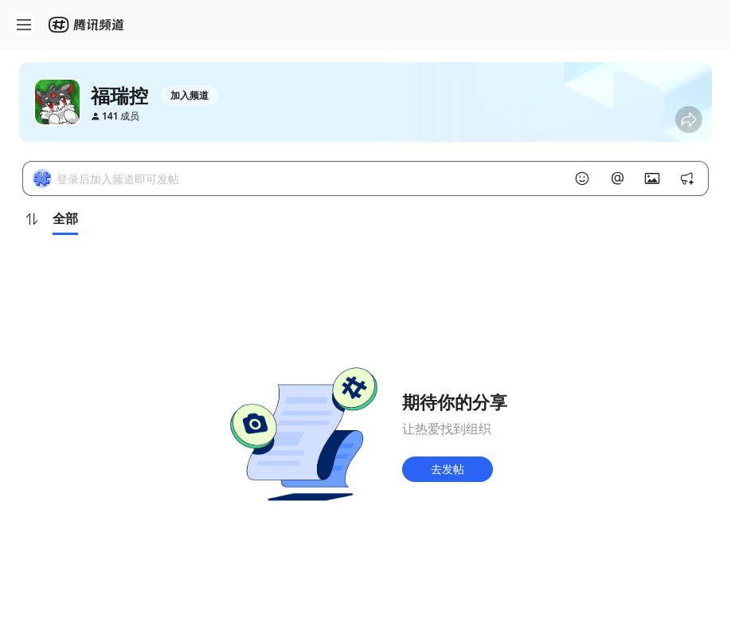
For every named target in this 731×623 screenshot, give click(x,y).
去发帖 (447, 468)
